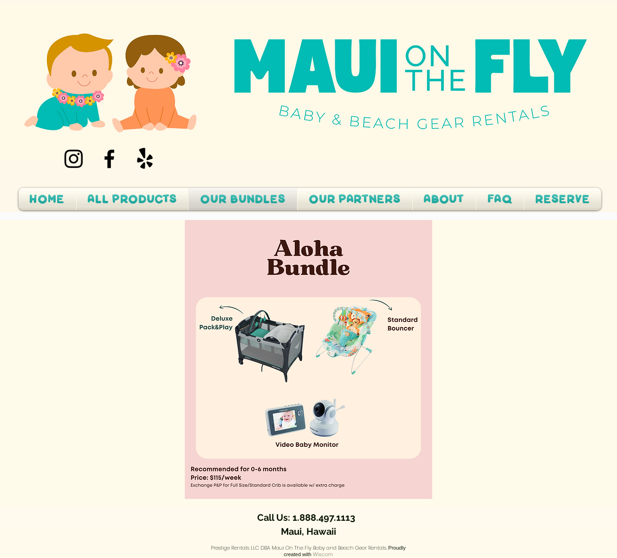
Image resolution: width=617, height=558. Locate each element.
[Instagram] (73, 158)
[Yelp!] (145, 158)
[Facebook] (109, 158)
